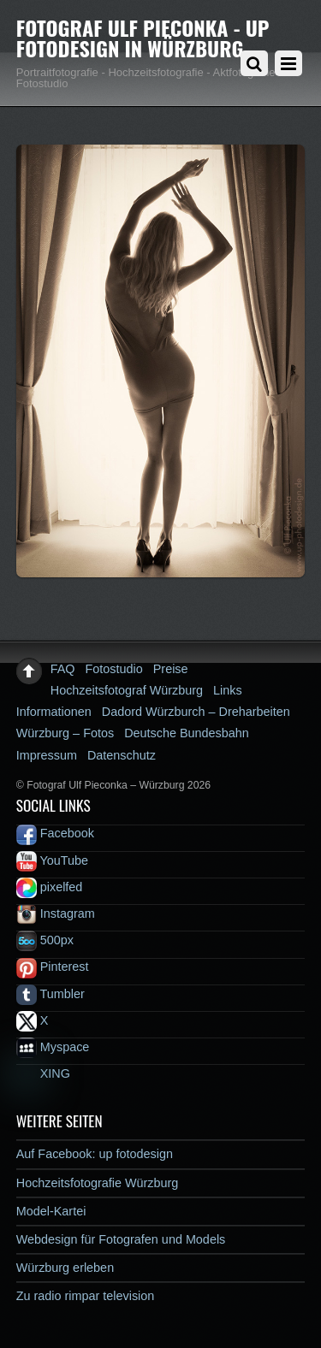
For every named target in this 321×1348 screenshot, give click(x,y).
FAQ (63, 669)
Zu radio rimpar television (85, 1296)
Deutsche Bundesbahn (186, 733)
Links (227, 690)
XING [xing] (43, 1073)
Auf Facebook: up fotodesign (94, 1154)
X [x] (32, 1020)
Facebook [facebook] (55, 833)
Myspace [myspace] (53, 1047)
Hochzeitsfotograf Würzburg (127, 690)
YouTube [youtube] (52, 860)
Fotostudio (114, 669)
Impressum (46, 755)
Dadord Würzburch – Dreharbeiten (196, 711)
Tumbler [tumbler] (50, 994)
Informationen (54, 711)
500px (45, 940)
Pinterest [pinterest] (52, 966)
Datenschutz (121, 755)
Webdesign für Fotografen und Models (121, 1239)
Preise (170, 669)
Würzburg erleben (65, 1267)
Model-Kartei (51, 1211)
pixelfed (49, 887)
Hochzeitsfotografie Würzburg (97, 1183)
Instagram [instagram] (55, 913)
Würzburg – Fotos (65, 733)
